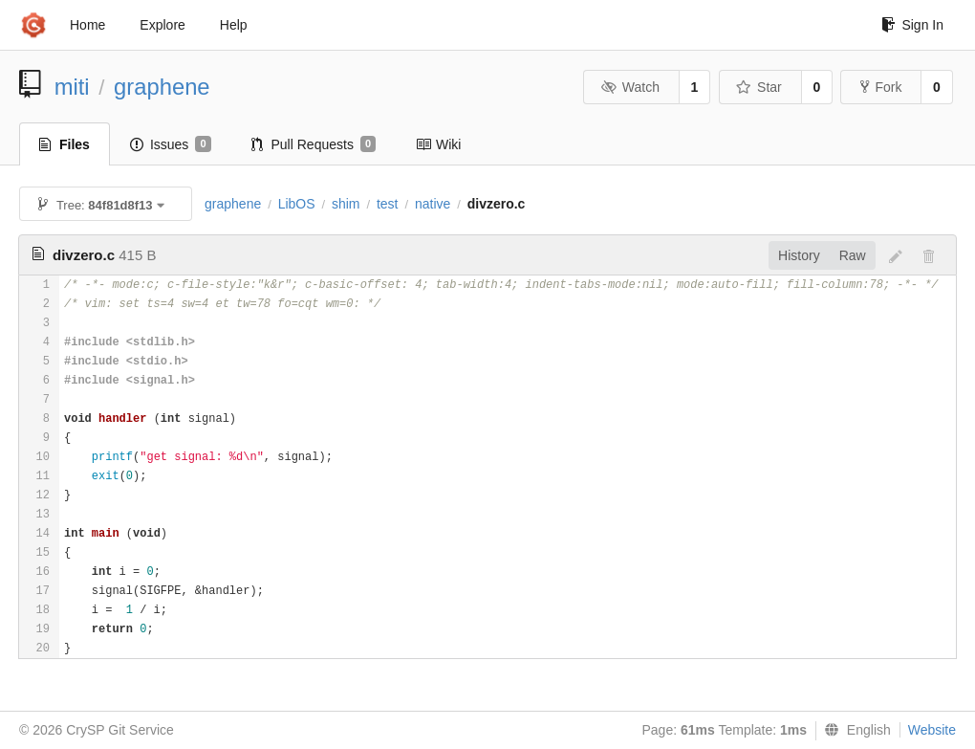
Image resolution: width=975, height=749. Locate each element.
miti (72, 86)
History (799, 255)
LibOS (296, 203)
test (388, 203)
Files (64, 144)
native (432, 203)
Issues (170, 144)
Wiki (438, 144)
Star (759, 87)
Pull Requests (314, 144)
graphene (162, 86)
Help (234, 25)
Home (87, 25)
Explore (162, 25)
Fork (880, 87)
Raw (852, 255)
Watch (630, 87)
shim (346, 203)
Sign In (912, 25)
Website (932, 730)
